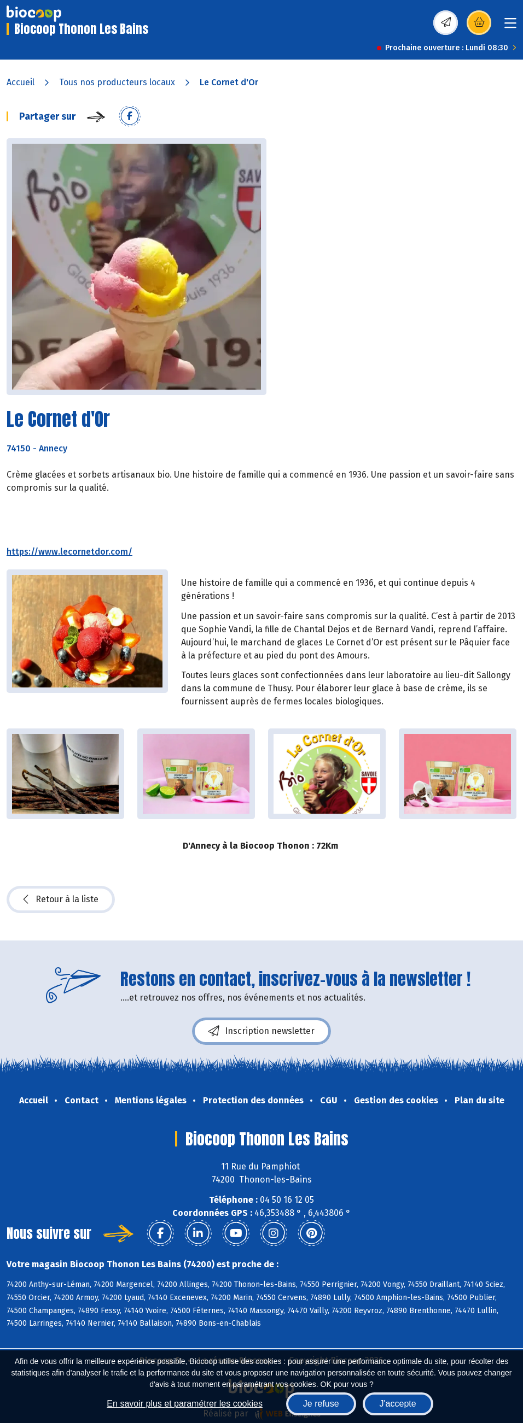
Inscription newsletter (261, 1031)
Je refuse (321, 1403)
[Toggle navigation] (510, 26)
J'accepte (398, 1403)
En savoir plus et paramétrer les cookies (185, 1403)
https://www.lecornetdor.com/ (69, 551)
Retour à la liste (60, 899)
